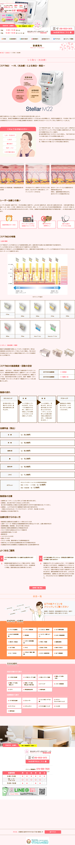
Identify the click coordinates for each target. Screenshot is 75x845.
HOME (4, 39)
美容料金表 (42, 689)
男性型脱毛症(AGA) (28, 689)
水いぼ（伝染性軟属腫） (13, 635)
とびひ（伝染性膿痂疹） (28, 641)
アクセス (57, 39)
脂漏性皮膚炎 (58, 641)
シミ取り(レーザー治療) (29, 677)
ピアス (10, 689)
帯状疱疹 (26, 635)
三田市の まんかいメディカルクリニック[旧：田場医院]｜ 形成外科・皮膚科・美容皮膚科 (37, 32)
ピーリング (42, 683)
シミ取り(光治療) (13, 677)
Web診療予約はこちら (61, 32)
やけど (26, 647)
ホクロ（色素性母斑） (45, 653)
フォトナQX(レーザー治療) (44, 700)
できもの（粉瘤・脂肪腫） (29, 653)
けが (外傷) (12, 647)
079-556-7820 (42, 769)
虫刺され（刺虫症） (13, 641)
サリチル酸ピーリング (45, 706)
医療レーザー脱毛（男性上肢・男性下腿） (28, 683)
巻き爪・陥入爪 (58, 647)
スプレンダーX (27, 706)
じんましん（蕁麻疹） (45, 629)
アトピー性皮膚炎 (13, 629)
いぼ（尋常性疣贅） (59, 629)
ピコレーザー (27, 700)
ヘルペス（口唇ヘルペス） (44, 635)
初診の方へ (46, 39)
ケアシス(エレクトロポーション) (59, 700)
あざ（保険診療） (59, 653)
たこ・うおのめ (12, 653)
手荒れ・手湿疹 (43, 641)
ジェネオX (57, 706)
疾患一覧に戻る (38, 587)
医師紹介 (35, 39)
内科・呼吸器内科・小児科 (25, 26)
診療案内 (13, 39)
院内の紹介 (24, 39)
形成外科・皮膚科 (8, 25)
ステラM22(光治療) (13, 700)
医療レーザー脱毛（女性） (58, 677)
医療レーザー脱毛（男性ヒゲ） (12, 683)
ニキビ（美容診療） (59, 683)
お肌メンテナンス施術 (45, 677)
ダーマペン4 (12, 706)
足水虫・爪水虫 (43, 647)
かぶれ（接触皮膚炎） (60, 635)
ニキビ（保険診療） (29, 629)
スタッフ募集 (69, 39)
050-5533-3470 (65, 29)
